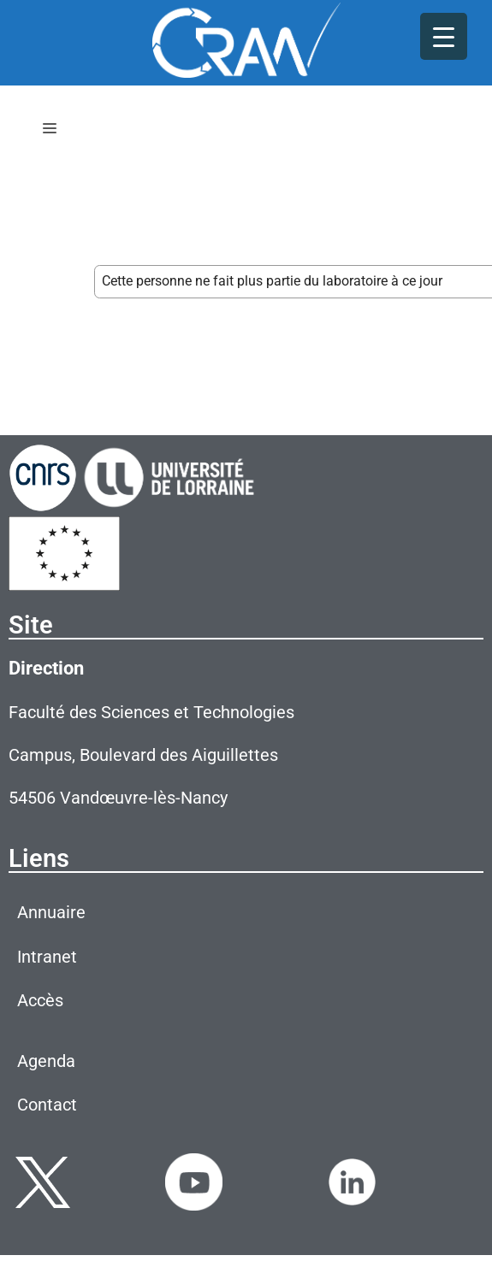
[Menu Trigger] (443, 36)
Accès (40, 1000)
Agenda (46, 1061)
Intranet (47, 956)
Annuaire (51, 912)
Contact (47, 1104)
